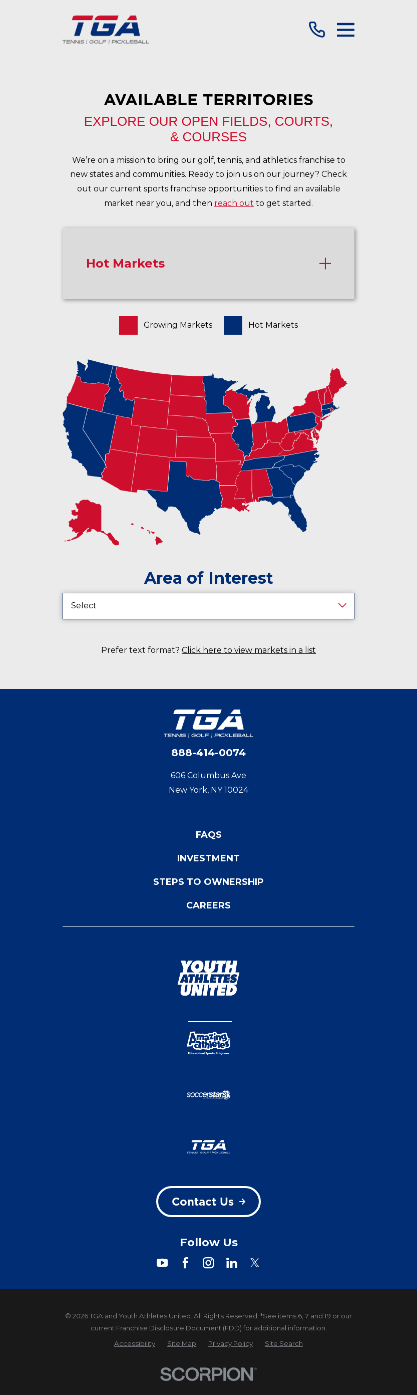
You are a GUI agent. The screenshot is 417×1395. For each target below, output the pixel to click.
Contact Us (208, 1201)
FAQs (209, 834)
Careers (208, 905)
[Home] (106, 30)
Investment (208, 858)
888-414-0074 (208, 753)
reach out (234, 203)
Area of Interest (208, 578)
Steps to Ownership (208, 881)
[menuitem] (134, 1344)
